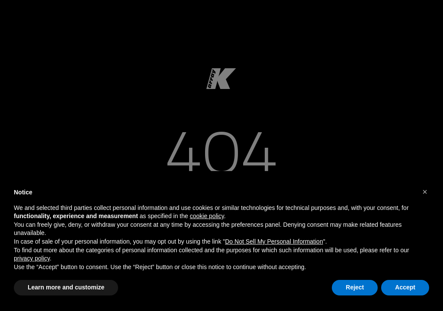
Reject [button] (355, 287)
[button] (425, 192)
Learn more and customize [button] (66, 287)
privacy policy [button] (32, 258)
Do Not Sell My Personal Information (274, 241)
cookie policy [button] (207, 216)
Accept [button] (405, 287)
